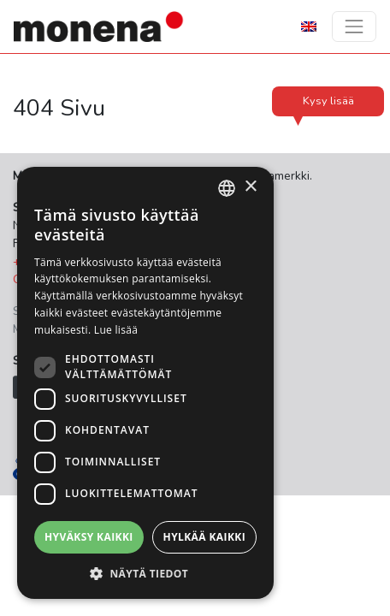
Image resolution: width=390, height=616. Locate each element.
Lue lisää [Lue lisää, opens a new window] (116, 330)
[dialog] (145, 383)
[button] (145, 573)
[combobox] (226, 188)
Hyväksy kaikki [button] (88, 537)
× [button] (250, 187)
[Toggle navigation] (354, 26)
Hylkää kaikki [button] (204, 537)
